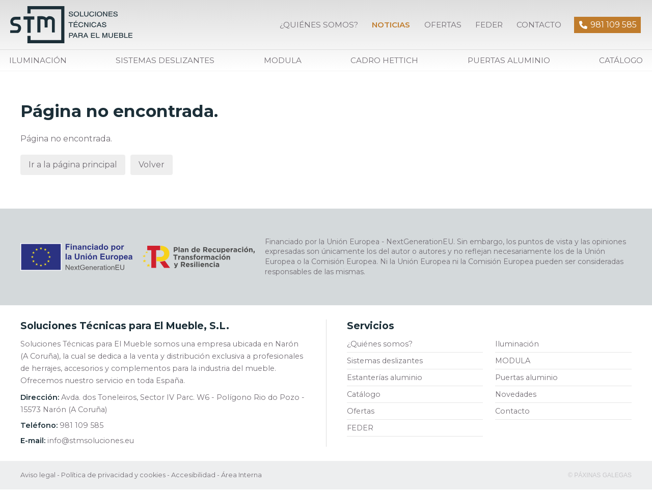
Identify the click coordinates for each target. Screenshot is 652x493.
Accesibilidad (193, 478)
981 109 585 (81, 428)
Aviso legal (38, 478)
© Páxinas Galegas (600, 478)
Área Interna (241, 478)
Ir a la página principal (73, 168)
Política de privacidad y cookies (113, 478)
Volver (152, 168)
